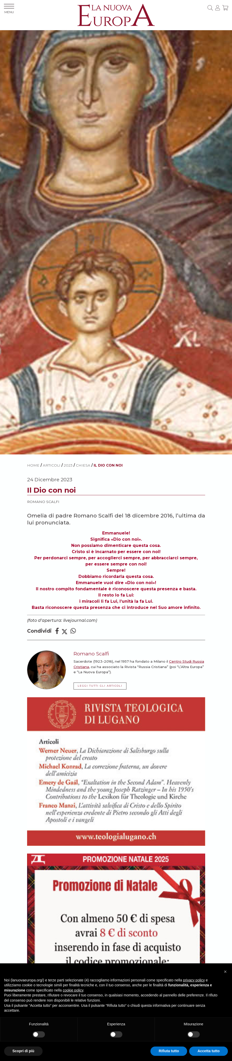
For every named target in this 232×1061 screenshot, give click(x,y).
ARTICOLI (51, 465)
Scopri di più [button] (23, 1051)
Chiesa (83, 465)
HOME (33, 465)
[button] (225, 971)
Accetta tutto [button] (208, 1051)
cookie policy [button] (73, 990)
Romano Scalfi (43, 502)
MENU (9, 9)
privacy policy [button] (194, 980)
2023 (68, 465)
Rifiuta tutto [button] (169, 1051)
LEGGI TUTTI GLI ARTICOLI (100, 685)
